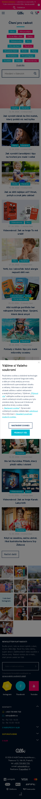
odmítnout (33, 411)
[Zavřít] (39, 362)
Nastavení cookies (11, 408)
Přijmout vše (20, 432)
